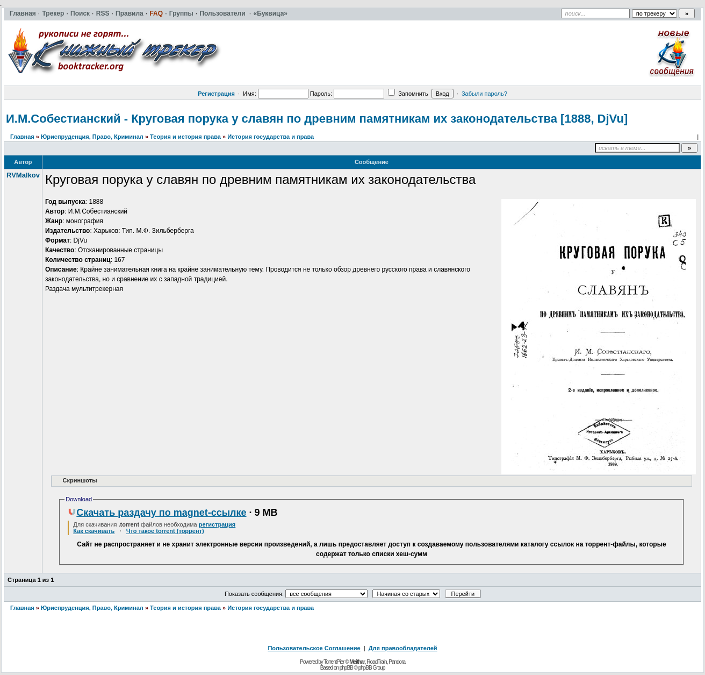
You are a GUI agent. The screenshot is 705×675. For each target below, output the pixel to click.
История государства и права (270, 136)
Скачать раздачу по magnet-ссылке (157, 512)
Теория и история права (185, 136)
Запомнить (408, 93)
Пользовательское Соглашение (314, 648)
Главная (22, 136)
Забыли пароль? (484, 93)
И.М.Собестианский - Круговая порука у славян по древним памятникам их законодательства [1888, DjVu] (317, 118)
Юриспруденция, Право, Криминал (92, 136)
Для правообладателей (403, 648)
